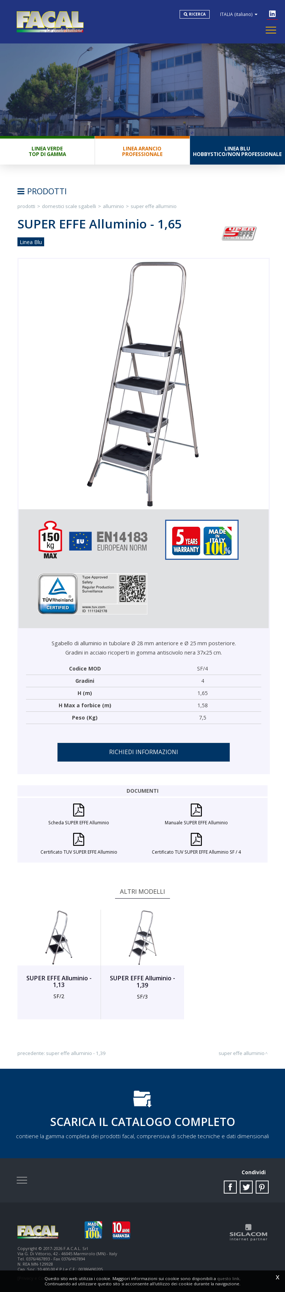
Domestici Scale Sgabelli (69, 206)
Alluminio (113, 206)
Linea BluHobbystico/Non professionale (237, 151)
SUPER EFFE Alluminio (154, 206)
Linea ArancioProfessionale (142, 151)
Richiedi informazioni (143, 752)
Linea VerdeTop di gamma (47, 151)
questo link (228, 1278)
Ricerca (197, 14)
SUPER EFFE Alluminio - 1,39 (76, 1053)
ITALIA (239, 14)
